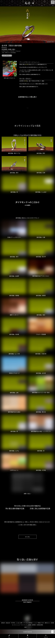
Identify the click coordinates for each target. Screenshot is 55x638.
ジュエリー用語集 (37, 622)
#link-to (27, 606)
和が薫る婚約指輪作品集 (15, 508)
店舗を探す (8, 622)
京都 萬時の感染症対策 (27, 631)
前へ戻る (27, 536)
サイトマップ (24, 624)
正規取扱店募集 (39, 624)
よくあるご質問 (19, 622)
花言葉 (25, 81)
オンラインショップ (16, 624)
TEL (9, 636)
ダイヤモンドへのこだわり (27, 203)
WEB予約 (13, 622)
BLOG (42, 622)
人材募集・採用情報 (32, 624)
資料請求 (3, 622)
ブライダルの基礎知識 (27, 622)
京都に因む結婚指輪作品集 (40, 508)
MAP (27, 636)
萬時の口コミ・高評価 (49, 622)
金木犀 (26, 64)
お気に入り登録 (7, 55)
